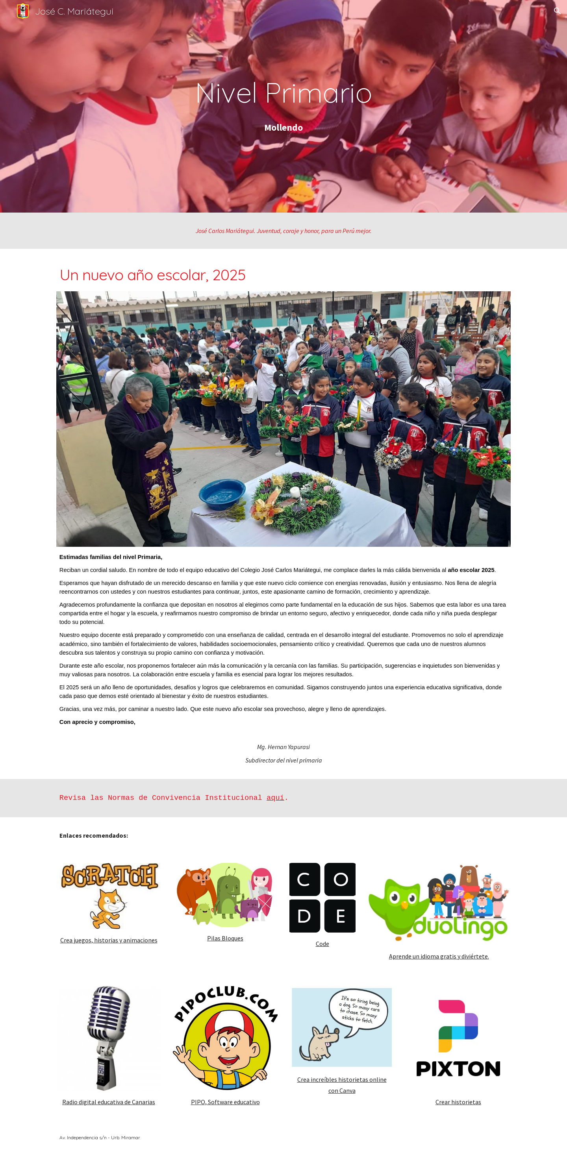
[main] (283, 92)
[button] (557, 11)
